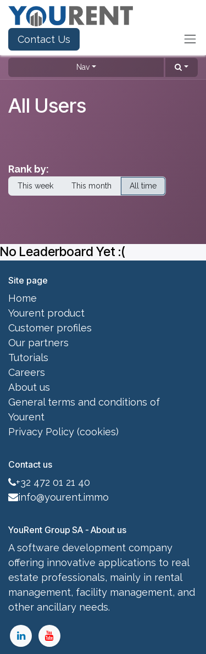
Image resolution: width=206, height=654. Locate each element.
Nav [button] (83, 67)
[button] (181, 67)
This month (91, 185)
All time (143, 185)
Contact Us (44, 39)
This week (35, 185)
